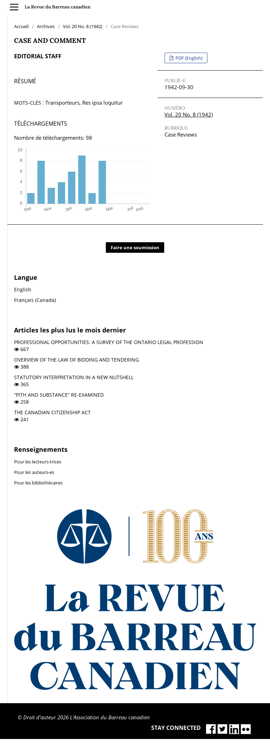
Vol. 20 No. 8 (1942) (82, 26)
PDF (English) (188, 58)
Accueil (21, 26)
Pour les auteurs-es (34, 472)
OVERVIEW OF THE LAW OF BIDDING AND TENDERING (76, 359)
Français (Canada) (35, 300)
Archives (45, 26)
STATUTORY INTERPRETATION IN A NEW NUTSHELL (74, 377)
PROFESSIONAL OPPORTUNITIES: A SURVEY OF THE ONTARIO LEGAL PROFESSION (108, 342)
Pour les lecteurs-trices (37, 461)
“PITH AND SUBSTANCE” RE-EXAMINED (59, 394)
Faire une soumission (135, 247)
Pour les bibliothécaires (38, 483)
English (22, 289)
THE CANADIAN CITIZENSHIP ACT (52, 412)
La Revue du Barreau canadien (57, 7)
